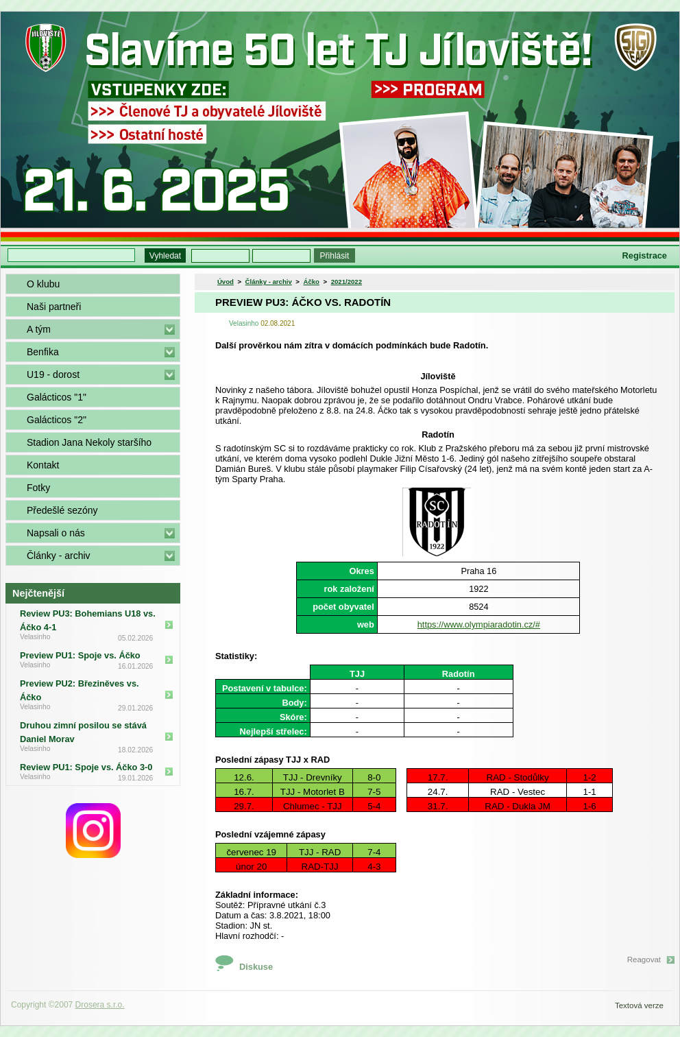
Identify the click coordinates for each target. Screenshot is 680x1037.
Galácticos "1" (56, 397)
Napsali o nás (56, 532)
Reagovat (644, 959)
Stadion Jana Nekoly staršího (89, 442)
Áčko (311, 281)
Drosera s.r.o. (100, 1005)
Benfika (43, 351)
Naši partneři (54, 306)
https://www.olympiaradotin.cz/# (478, 624)
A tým (39, 329)
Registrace (644, 255)
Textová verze (639, 1005)
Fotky (38, 487)
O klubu (43, 283)
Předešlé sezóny (62, 510)
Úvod (225, 281)
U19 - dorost (53, 374)
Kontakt (43, 465)
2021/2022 (346, 281)
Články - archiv (58, 555)
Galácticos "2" (56, 419)
